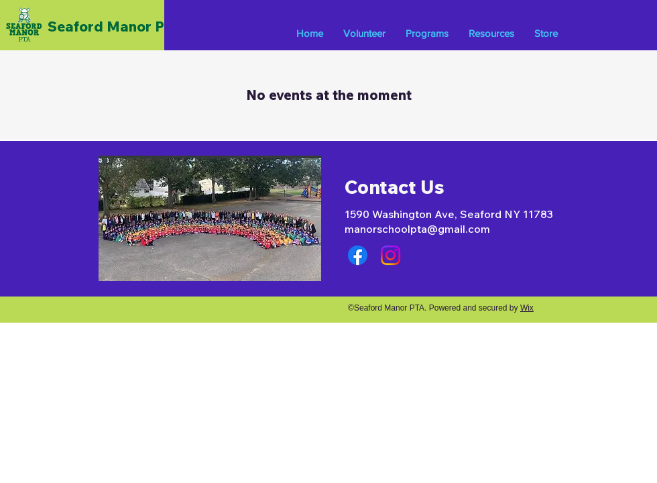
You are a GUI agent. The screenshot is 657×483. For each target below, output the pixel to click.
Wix (527, 308)
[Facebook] (358, 255)
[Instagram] (390, 255)
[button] (427, 33)
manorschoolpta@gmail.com (417, 228)
